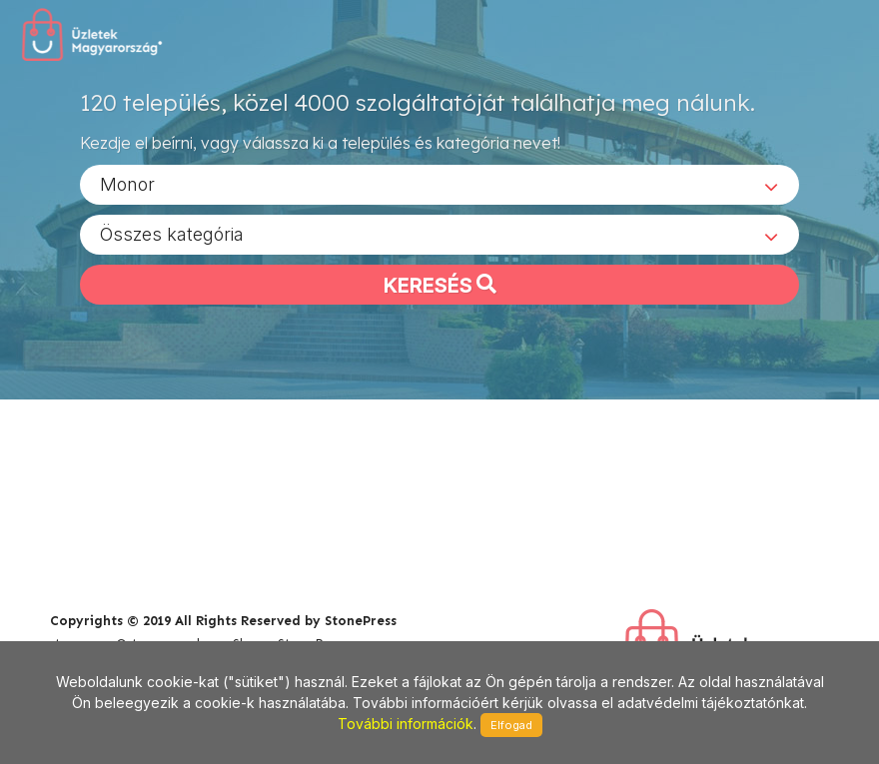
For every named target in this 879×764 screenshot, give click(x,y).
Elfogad (511, 725)
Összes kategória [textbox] (172, 233)
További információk (405, 723)
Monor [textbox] (127, 183)
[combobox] (439, 184)
